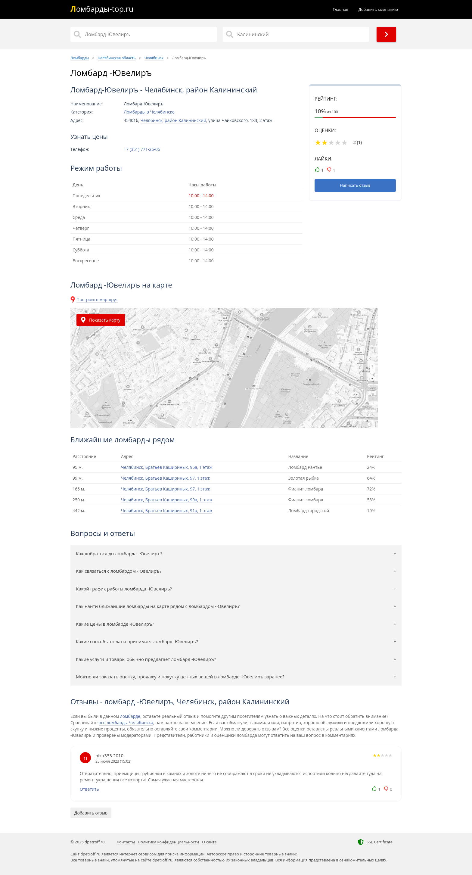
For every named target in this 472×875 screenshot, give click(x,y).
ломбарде (130, 716)
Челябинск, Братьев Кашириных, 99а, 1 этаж (167, 500)
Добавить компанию (378, 9)
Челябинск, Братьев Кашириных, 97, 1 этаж (165, 478)
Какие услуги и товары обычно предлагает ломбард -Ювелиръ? (146, 659)
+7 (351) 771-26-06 (142, 149)
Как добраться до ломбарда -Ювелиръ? (119, 553)
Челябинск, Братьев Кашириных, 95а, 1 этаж (167, 467)
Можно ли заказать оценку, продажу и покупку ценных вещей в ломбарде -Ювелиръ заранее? (180, 677)
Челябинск (151, 120)
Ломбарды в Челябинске (149, 112)
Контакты (126, 842)
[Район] (296, 34)
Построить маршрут (97, 299)
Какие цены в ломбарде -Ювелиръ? (115, 624)
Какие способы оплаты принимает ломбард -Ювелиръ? (137, 641)
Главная (340, 9)
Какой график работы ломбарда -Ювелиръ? (124, 589)
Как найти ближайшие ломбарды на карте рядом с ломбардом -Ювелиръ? (158, 606)
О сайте (209, 842)
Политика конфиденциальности (168, 842)
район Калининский (185, 120)
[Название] (143, 34)
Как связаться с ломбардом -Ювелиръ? (118, 571)
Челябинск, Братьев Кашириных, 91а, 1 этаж (167, 510)
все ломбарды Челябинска (126, 722)
